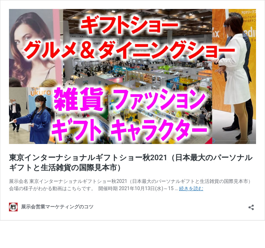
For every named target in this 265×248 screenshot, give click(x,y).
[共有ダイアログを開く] (251, 205)
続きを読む (191, 188)
